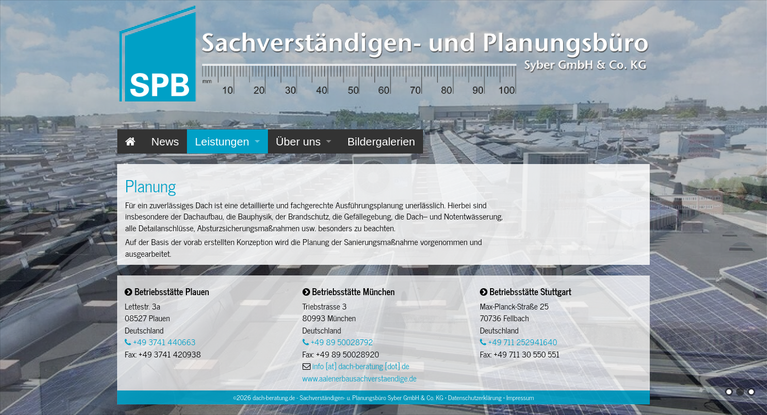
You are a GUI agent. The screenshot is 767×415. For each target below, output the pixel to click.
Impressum (520, 397)
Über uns (298, 141)
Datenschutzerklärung (474, 397)
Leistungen (222, 141)
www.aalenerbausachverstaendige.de (360, 378)
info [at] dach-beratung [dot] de (360, 365)
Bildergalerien (381, 141)
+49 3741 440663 (160, 341)
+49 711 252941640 (518, 341)
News (165, 141)
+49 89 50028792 (338, 341)
